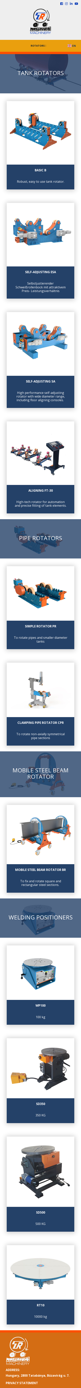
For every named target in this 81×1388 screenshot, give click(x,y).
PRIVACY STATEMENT (22, 1383)
